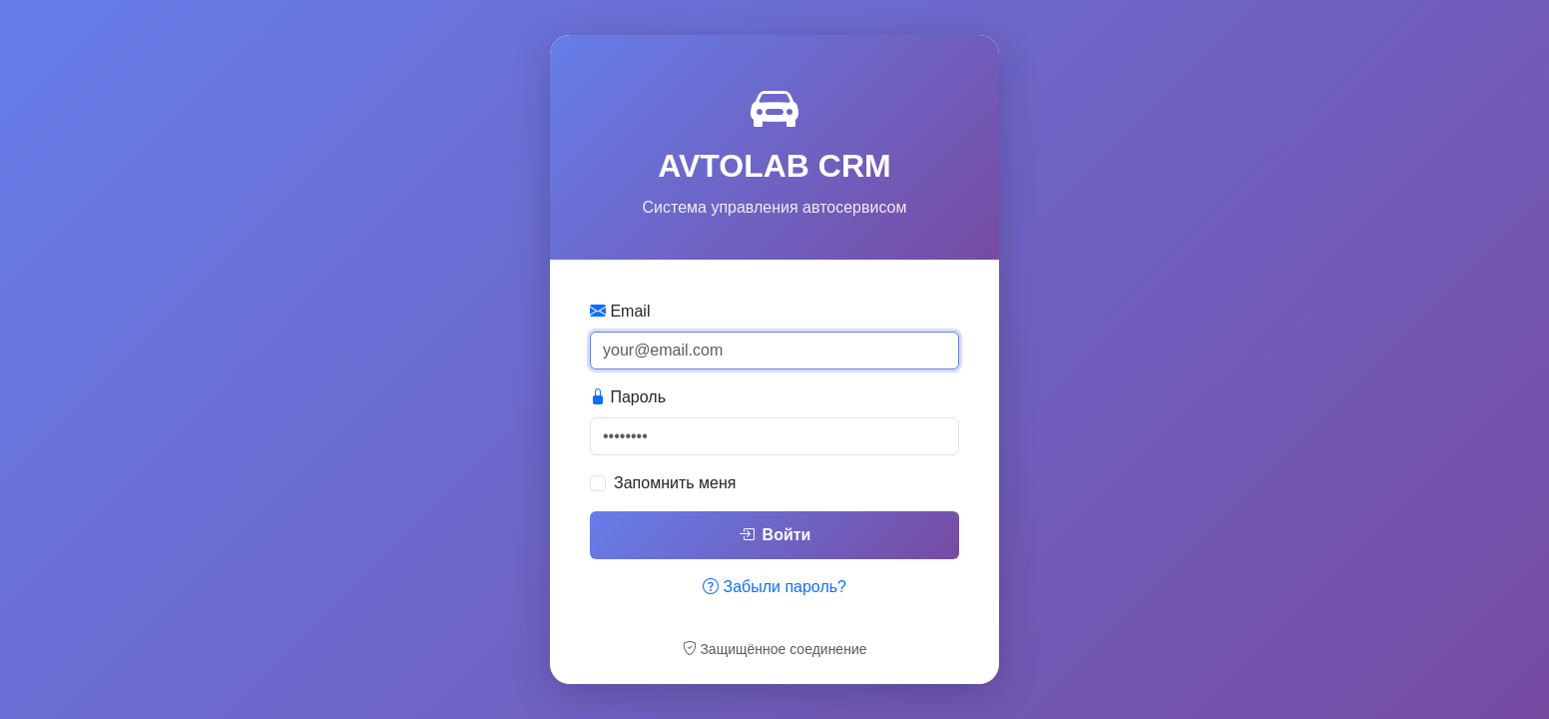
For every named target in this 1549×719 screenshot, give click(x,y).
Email (620, 311)
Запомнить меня (675, 482)
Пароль (628, 396)
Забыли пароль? (774, 586)
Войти (775, 534)
